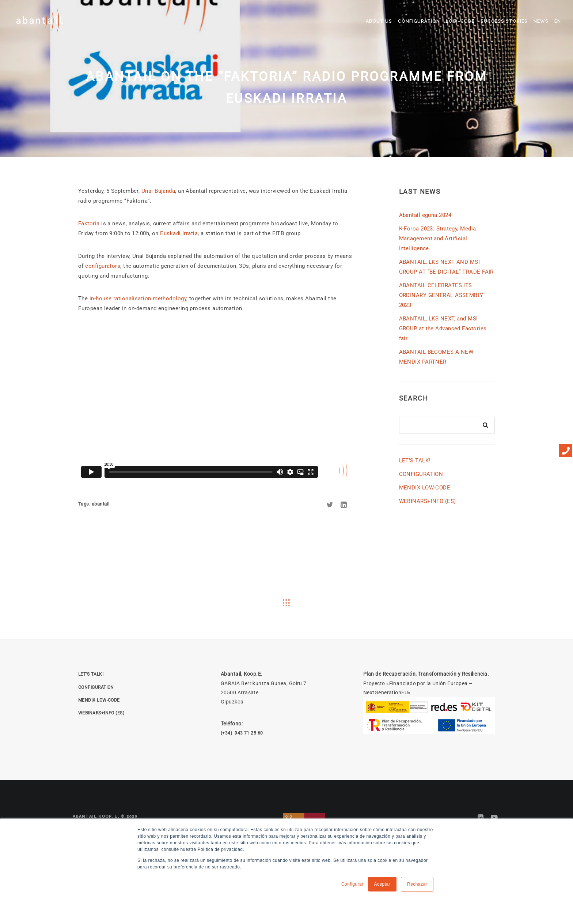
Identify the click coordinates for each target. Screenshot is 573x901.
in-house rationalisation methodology (138, 298)
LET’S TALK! (414, 460)
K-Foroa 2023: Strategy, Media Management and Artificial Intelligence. (437, 238)
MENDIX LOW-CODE (425, 487)
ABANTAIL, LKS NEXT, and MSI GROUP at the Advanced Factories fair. (443, 328)
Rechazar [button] (417, 884)
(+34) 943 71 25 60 (242, 733)
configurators (102, 266)
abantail (101, 504)
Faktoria (89, 223)
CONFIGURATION (419, 21)
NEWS (541, 21)
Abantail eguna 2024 (425, 215)
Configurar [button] (352, 884)
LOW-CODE (460, 21)
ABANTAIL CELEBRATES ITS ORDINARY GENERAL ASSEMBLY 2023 (441, 295)
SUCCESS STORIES (504, 21)
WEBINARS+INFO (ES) (427, 501)
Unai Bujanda (158, 191)
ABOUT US (379, 21)
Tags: (85, 504)
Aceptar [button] (382, 884)
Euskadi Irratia (179, 233)
